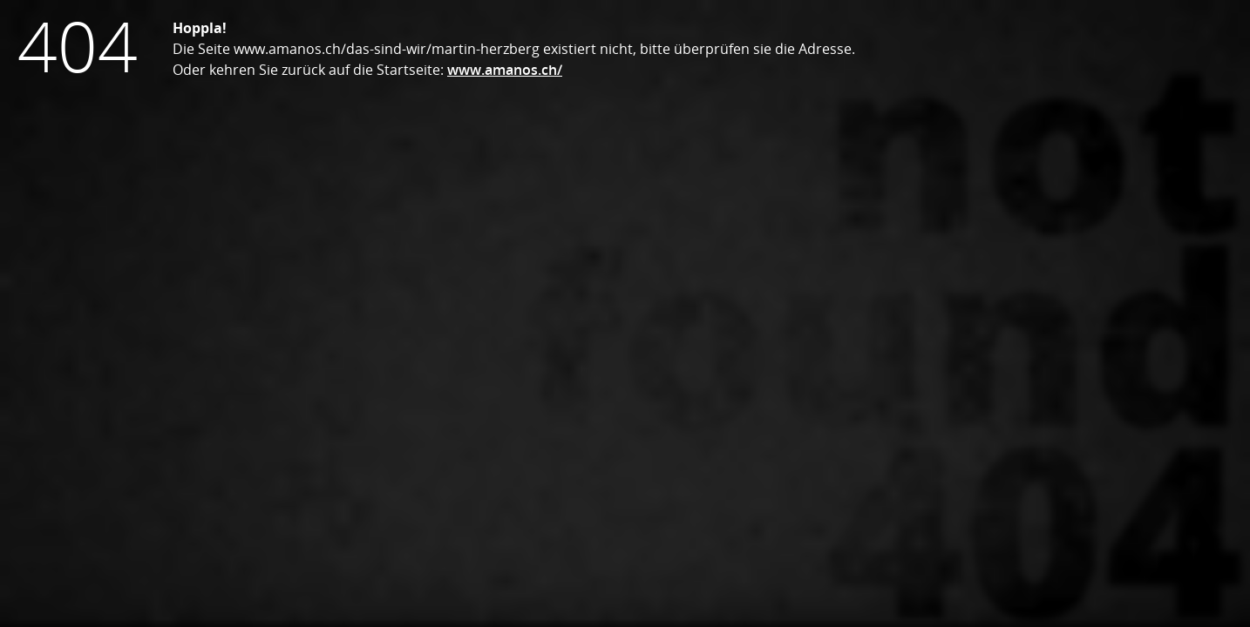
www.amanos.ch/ (504, 69)
